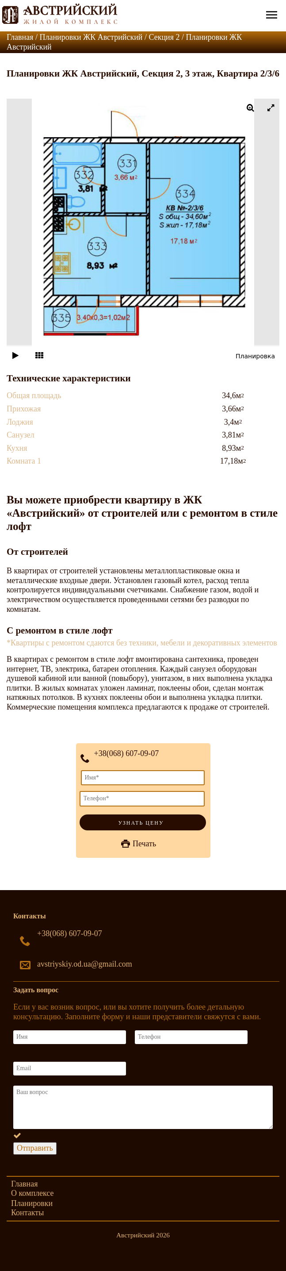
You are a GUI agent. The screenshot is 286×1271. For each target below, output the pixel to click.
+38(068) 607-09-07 (126, 753)
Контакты (27, 1212)
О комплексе (32, 1193)
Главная (24, 1183)
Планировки (32, 1203)
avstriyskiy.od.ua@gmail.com (84, 964)
